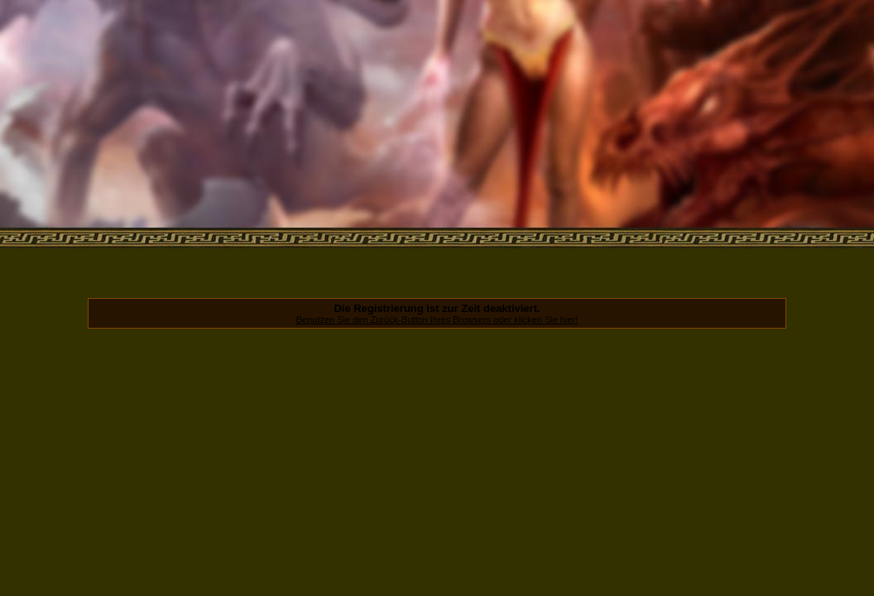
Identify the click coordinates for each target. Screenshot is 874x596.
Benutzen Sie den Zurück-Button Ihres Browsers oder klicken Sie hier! (437, 319)
